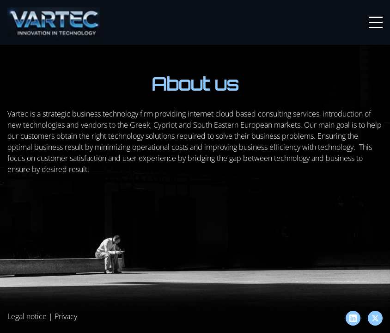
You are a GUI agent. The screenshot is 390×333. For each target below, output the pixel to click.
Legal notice (27, 316)
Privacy (66, 316)
